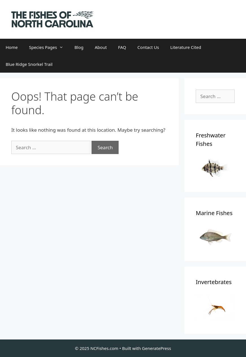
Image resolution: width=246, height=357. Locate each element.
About (101, 47)
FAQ (122, 47)
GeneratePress (156, 348)
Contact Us (148, 47)
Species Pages (49, 47)
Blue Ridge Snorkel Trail (29, 64)
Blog (79, 47)
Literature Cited (185, 47)
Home (12, 47)
